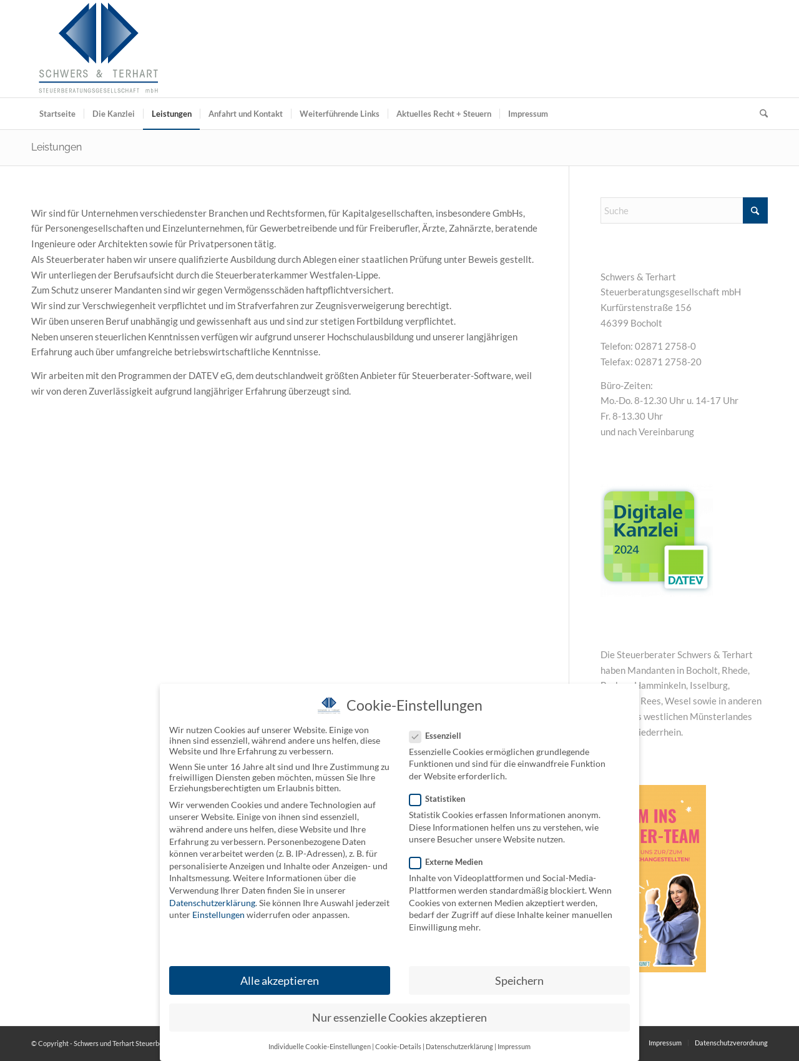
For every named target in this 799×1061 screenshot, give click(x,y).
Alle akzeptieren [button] (279, 980)
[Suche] (760, 113)
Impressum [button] (514, 1046)
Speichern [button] (519, 980)
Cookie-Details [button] (398, 1046)
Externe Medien (451, 862)
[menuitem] (57, 113)
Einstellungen (218, 914)
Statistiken (442, 799)
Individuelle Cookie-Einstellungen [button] (319, 1046)
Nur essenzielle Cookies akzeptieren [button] (399, 1017)
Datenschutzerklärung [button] (459, 1046)
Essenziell (440, 736)
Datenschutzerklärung (212, 902)
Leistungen (56, 147)
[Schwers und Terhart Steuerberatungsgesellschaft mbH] (98, 48)
